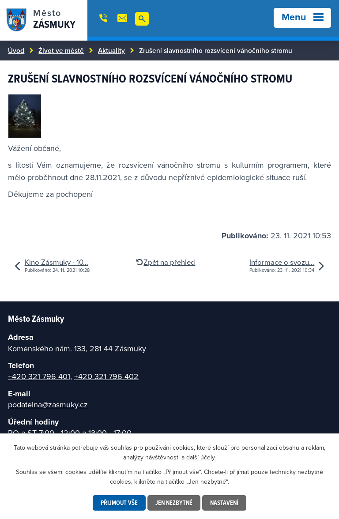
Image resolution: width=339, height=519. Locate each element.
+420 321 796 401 (39, 376)
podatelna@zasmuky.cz (48, 404)
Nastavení (224, 502)
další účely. (201, 457)
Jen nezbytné (173, 502)
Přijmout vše (119, 502)
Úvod (16, 50)
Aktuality (111, 50)
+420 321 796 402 (106, 376)
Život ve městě (61, 50)
